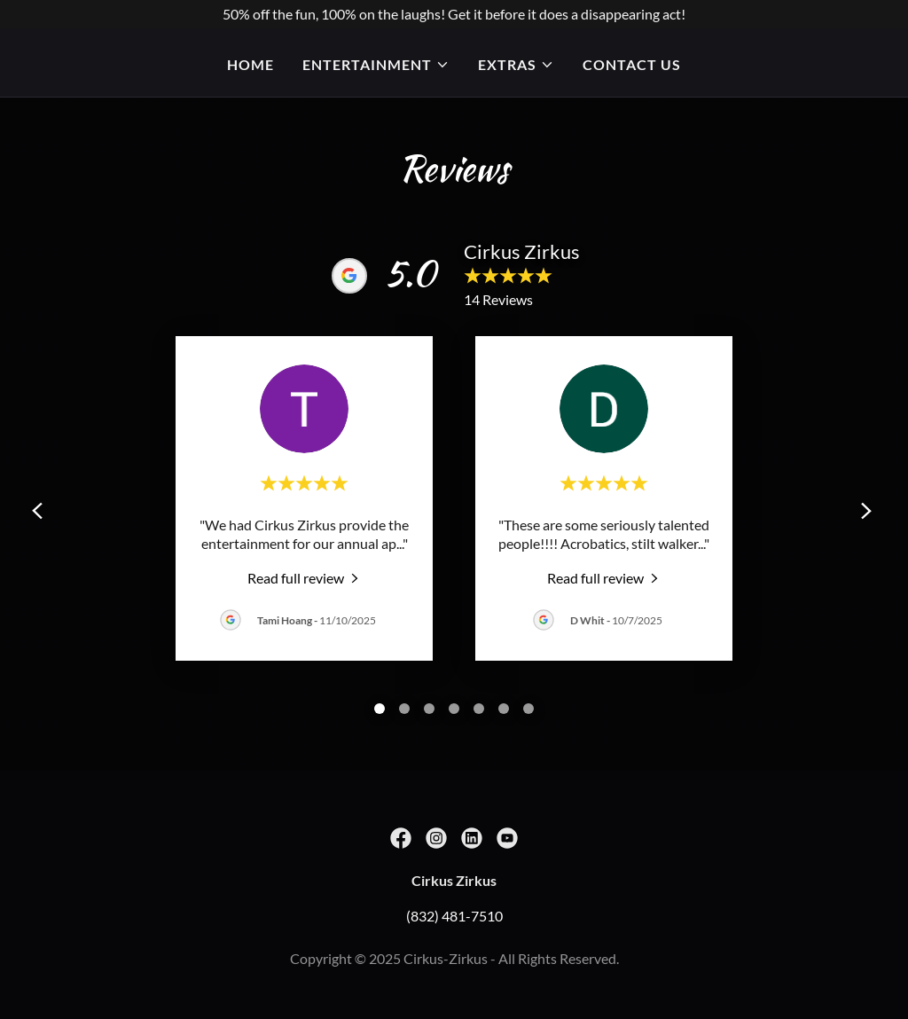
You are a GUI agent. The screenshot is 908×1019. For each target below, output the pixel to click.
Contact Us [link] (632, 64)
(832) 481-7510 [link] (454, 915)
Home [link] (250, 64)
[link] (304, 577)
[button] (376, 64)
